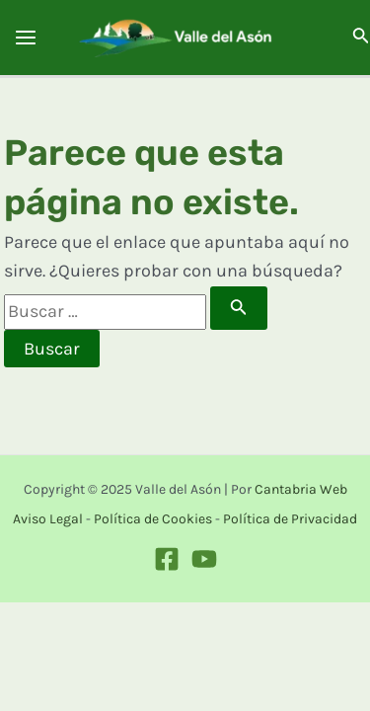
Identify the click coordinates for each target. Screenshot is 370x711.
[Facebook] (167, 559)
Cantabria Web (301, 489)
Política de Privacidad (290, 519)
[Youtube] (204, 559)
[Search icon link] (361, 39)
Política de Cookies (153, 519)
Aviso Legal (48, 519)
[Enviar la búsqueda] (238, 308)
